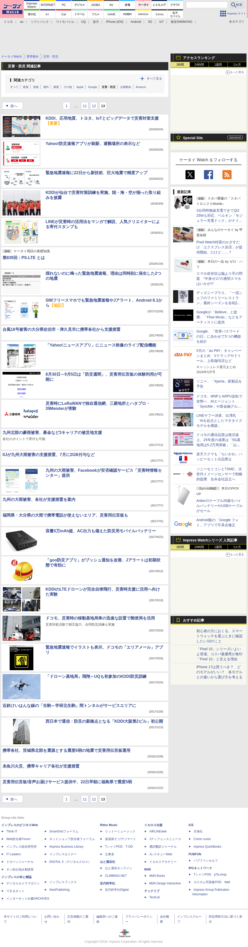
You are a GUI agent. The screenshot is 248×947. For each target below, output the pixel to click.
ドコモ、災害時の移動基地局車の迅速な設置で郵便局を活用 (100, 618)
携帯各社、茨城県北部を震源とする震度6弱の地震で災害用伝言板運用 (66, 750)
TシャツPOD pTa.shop (210, 874)
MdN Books (157, 876)
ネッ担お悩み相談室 (20, 869)
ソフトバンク (40, 22)
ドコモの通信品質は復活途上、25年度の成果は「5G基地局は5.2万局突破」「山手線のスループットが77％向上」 (218, 445)
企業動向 (125, 86)
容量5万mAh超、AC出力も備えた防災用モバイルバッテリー (101, 531)
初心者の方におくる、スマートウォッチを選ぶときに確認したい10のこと (219, 636)
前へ (10, 106)
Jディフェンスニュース (165, 839)
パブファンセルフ (206, 860)
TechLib (154, 897)
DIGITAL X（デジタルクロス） (70, 862)
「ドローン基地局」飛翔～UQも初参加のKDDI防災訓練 (96, 676)
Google (92, 86)
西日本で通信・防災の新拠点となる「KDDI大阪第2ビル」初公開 (104, 721)
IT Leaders (13, 854)
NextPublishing (59, 889)
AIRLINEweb (158, 831)
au (21, 22)
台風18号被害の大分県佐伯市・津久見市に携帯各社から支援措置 (61, 329)
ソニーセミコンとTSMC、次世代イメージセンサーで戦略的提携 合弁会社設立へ (219, 474)
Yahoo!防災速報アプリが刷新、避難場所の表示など (93, 143)
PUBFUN (195, 854)
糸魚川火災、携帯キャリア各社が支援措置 (41, 766)
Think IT (11, 831)
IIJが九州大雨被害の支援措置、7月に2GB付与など (49, 454)
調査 (56, 86)
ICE (191, 825)
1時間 (180, 64)
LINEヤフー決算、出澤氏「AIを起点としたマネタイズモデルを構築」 (219, 420)
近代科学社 (107, 883)
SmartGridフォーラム (63, 831)
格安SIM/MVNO (181, 22)
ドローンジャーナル (20, 862)
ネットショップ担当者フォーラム (72, 839)
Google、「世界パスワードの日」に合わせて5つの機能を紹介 (218, 336)
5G (150, 22)
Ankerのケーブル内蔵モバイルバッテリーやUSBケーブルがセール (219, 506)
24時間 (199, 64)
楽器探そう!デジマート (120, 839)
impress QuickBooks (207, 846)
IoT (161, 22)
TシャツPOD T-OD (119, 846)
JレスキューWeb (160, 854)
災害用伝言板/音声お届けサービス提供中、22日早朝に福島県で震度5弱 (67, 782)
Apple (80, 86)
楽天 (96, 22)
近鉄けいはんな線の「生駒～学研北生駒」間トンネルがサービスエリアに (69, 705)
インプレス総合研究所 (21, 846)
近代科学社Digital (117, 889)
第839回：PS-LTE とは (24, 258)
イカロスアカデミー (163, 862)
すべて (14, 86)
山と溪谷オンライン (118, 868)
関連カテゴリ (24, 80)
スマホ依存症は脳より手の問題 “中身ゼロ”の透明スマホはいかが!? (219, 278)
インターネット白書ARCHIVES (27, 898)
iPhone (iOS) (114, 22)
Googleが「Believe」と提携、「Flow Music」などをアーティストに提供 (219, 317)
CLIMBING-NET (116, 876)
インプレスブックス (63, 882)
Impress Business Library (66, 846)
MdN (147, 869)
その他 (68, 86)
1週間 (218, 64)
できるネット (15, 891)
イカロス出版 (153, 825)
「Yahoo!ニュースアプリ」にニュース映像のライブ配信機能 (101, 345)
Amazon (141, 86)
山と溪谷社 (107, 862)
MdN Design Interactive (165, 883)
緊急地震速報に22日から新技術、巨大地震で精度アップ (96, 173)
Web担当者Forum (18, 839)
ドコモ (8, 22)
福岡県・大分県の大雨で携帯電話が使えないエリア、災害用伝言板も (65, 515)
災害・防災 (109, 86)
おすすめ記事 (193, 620)
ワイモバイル (65, 22)
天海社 (198, 831)
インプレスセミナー (63, 854)
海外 (46, 86)
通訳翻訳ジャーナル (163, 846)
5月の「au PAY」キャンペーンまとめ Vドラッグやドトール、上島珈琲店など (219, 356)
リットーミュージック (120, 831)
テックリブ (151, 891)
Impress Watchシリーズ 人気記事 (210, 540)
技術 (36, 86)
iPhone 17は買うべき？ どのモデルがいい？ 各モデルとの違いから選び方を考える (219, 672)
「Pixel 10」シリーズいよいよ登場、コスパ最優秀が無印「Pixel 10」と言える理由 (219, 654)
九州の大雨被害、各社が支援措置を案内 (39, 499)
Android (136, 22)
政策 (26, 86)
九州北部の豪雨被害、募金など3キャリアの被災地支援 (52, 432)
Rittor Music (108, 825)
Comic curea (202, 839)
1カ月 (237, 64)
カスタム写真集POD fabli (212, 882)
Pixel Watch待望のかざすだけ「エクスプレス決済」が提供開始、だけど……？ (219, 247)
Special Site (193, 138)
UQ (83, 22)
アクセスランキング (199, 58)
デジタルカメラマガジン (23, 883)
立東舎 (109, 854)
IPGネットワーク (200, 868)
